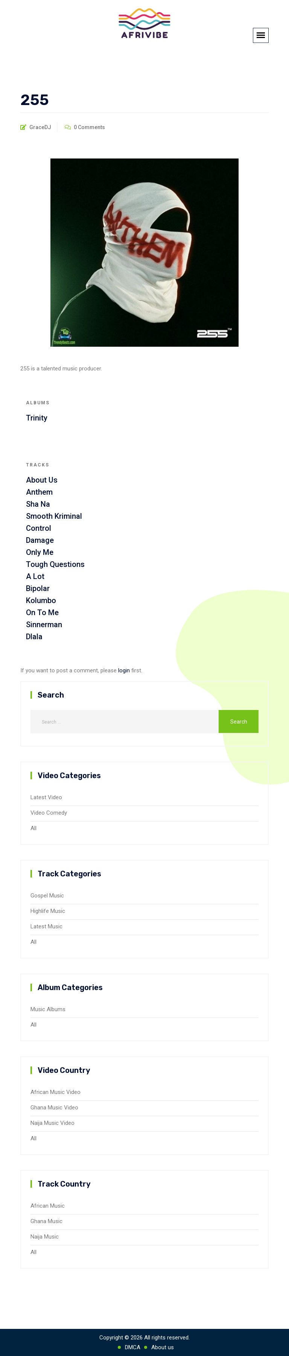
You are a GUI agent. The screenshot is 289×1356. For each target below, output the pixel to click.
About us (162, 1347)
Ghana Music (46, 1221)
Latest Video (46, 797)
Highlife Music (47, 911)
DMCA (132, 1347)
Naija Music (44, 1236)
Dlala (34, 636)
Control (38, 528)
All (33, 828)
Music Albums (47, 1009)
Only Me (39, 552)
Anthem (39, 492)
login (124, 670)
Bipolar (38, 588)
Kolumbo (41, 600)
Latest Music (46, 926)
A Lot (35, 576)
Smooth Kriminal (54, 516)
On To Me (42, 612)
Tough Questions (55, 564)
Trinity (36, 417)
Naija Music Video (52, 1123)
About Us (42, 480)
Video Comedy (48, 812)
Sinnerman (44, 624)
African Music (47, 1205)
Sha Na (38, 504)
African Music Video (55, 1092)
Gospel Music (47, 895)
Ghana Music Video (54, 1107)
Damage (40, 540)
